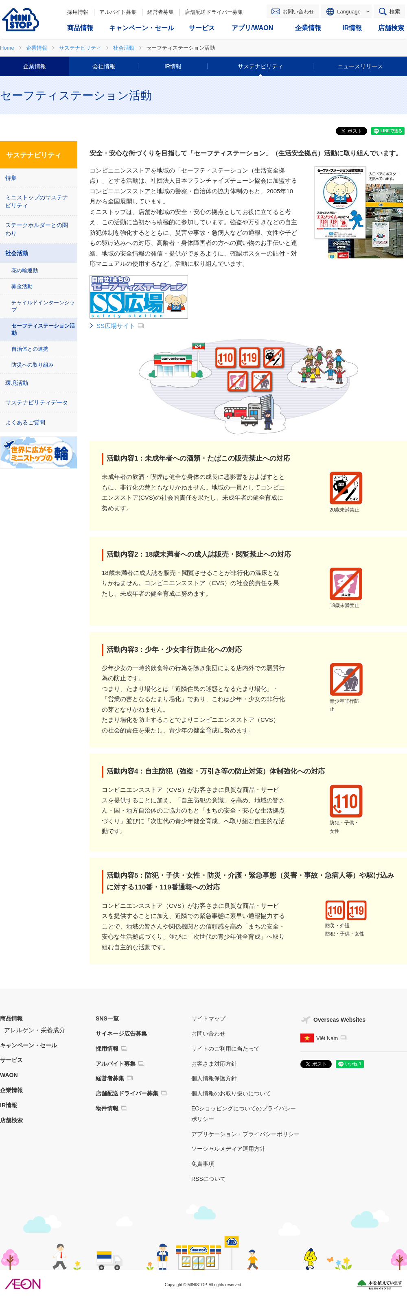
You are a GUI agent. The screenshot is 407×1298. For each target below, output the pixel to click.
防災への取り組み (32, 365)
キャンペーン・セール (28, 1045)
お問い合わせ (298, 12)
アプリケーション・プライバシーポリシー (245, 1134)
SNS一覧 (107, 1018)
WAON (9, 1075)
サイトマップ (208, 1018)
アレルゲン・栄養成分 (34, 1030)
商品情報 (11, 1018)
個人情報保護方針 (214, 1078)
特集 (11, 178)
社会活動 (16, 253)
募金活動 (22, 286)
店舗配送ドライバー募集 (214, 12)
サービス (11, 1060)
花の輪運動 (24, 270)
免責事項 (202, 1163)
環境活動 (16, 383)
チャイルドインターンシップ (43, 306)
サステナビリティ (260, 66)
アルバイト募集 (117, 12)
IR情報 (173, 66)
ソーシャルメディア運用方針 (228, 1148)
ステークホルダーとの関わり (36, 229)
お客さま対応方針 (214, 1063)
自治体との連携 (29, 349)
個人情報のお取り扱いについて (231, 1093)
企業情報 (34, 66)
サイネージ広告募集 (121, 1033)
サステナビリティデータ (36, 402)
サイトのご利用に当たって (225, 1048)
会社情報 (103, 66)
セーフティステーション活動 (43, 329)
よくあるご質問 (25, 422)
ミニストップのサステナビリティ (36, 201)
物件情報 (107, 1108)
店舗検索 (11, 1120)
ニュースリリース (360, 66)
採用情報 (77, 12)
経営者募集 (160, 12)
